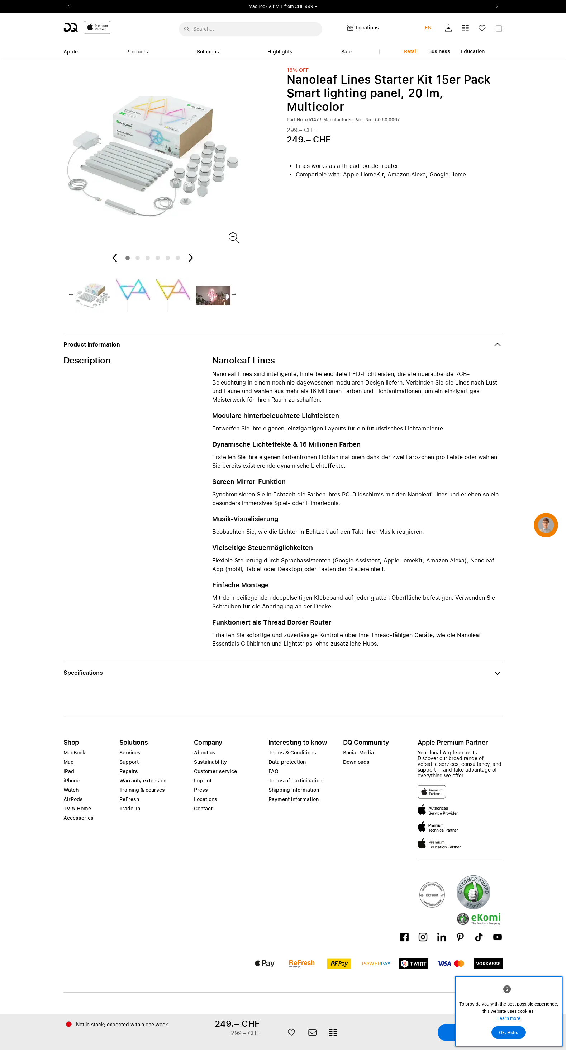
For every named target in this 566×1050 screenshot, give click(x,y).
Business (439, 51)
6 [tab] (178, 258)
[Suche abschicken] (187, 29)
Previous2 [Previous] (71, 6)
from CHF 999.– (300, 6)
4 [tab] (158, 258)
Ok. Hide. (508, 1032)
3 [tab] (148, 258)
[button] (448, 28)
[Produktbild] (233, 237)
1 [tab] (127, 258)
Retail (411, 51)
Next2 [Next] (495, 6)
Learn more (508, 1018)
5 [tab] (168, 258)
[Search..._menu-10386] (250, 29)
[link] (499, 30)
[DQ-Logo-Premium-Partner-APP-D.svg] (87, 27)
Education (473, 51)
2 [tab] (137, 258)
